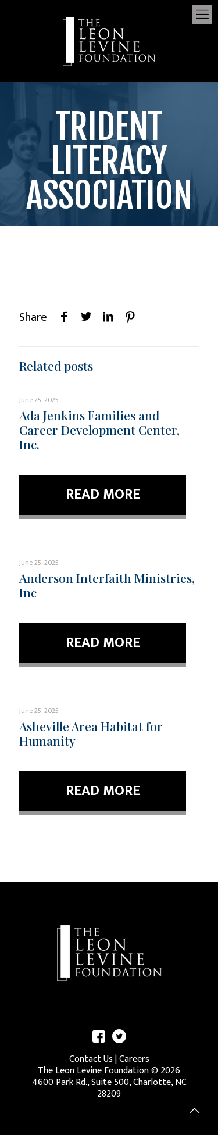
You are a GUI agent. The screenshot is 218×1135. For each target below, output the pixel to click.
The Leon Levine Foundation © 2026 (109, 1071)
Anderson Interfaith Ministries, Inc (107, 585)
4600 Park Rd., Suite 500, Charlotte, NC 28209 (109, 1088)
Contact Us (91, 1059)
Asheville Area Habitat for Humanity (91, 733)
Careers (134, 1059)
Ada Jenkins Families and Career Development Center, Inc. (99, 429)
